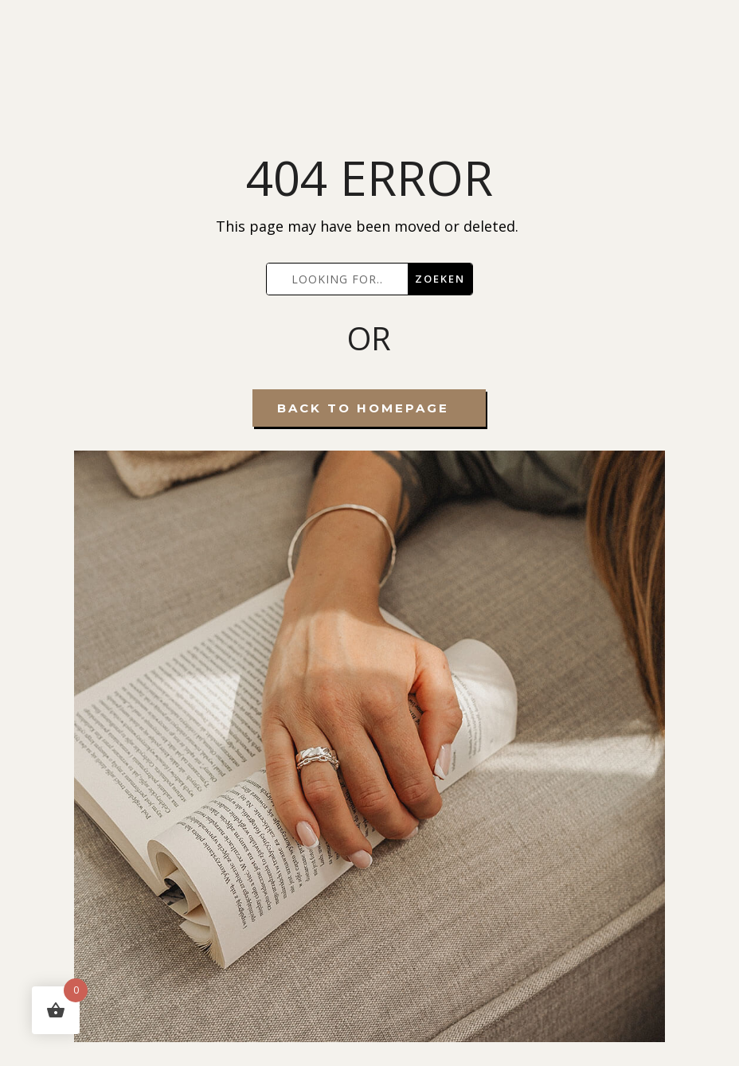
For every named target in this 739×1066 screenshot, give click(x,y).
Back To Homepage (363, 408)
